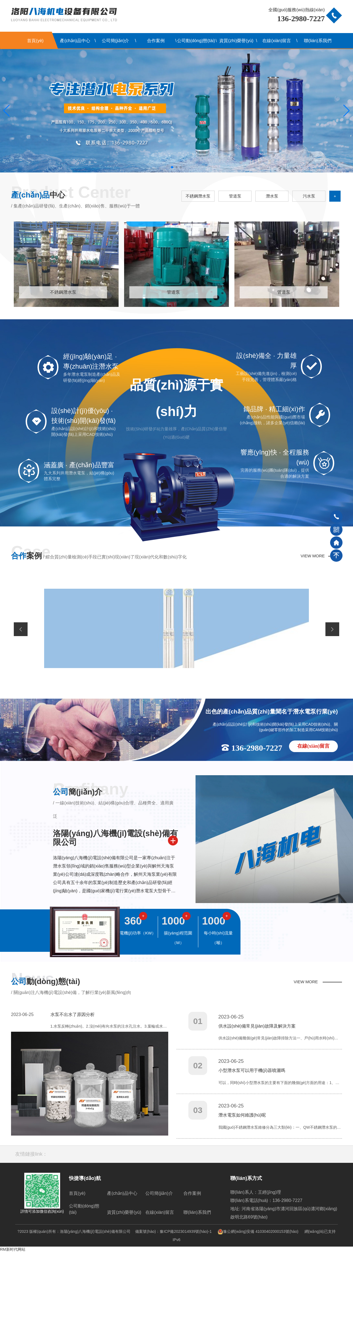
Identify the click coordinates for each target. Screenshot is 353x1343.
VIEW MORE (313, 646)
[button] (172, 167)
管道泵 (235, 196)
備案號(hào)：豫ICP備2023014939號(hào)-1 (173, 1322)
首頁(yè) (35, 40)
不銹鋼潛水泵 (198, 196)
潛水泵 (272, 196)
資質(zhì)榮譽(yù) (236, 40)
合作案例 (156, 40)
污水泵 (309, 196)
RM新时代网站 (12, 1340)
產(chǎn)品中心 (75, 40)
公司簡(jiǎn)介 (115, 40)
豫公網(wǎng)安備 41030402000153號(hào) (255, 1322)
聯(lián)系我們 (317, 40)
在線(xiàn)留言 (276, 40)
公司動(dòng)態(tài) (196, 40)
